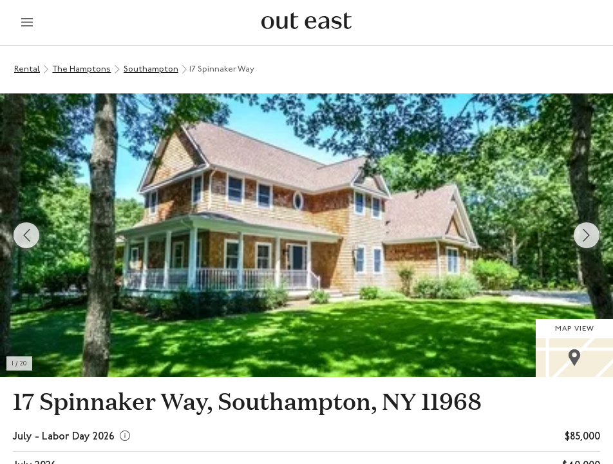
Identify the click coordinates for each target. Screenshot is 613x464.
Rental (27, 69)
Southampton (151, 69)
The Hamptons (81, 69)
